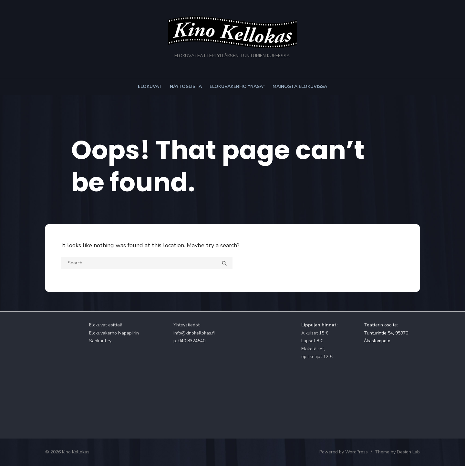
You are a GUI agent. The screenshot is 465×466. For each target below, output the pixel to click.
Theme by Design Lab (397, 452)
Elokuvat (150, 86)
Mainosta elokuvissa (300, 86)
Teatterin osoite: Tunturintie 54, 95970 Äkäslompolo (386, 333)
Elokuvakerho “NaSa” (237, 86)
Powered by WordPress (343, 452)
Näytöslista (186, 86)
